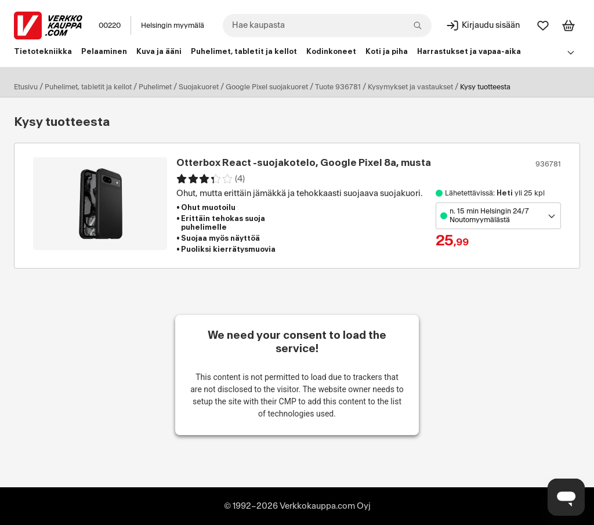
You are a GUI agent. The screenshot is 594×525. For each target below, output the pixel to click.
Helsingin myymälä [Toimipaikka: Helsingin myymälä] (172, 25)
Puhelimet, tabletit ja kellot (88, 87)
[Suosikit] (543, 25)
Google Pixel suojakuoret (267, 87)
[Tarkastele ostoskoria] (568, 25)
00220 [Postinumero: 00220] (110, 25)
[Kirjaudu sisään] (482, 25)
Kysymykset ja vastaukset (410, 87)
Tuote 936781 (338, 87)
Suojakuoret (199, 87)
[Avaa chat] (566, 497)
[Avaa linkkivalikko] (571, 52)
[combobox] (327, 25)
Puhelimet (155, 87)
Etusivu (26, 87)
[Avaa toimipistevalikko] (498, 215)
